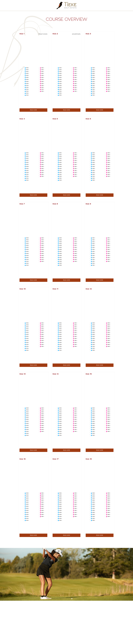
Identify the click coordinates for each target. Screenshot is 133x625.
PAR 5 (27, 166)
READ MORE (33, 110)
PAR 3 (93, 67)
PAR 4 (27, 67)
